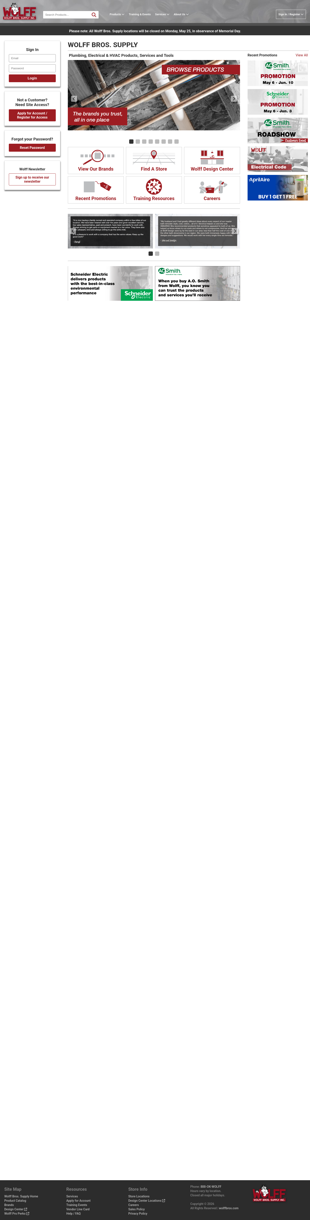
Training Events (76, 1205)
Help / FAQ (73, 1213)
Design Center (15, 1209)
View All (302, 55)
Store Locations (139, 1196)
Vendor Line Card (78, 1209)
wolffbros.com (229, 1208)
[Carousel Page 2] (138, 141)
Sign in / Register (291, 18)
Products (120, 18)
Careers (133, 1205)
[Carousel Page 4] (151, 141)
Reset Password (32, 148)
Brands (9, 1205)
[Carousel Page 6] (163, 141)
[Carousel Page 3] (144, 141)
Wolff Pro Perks (16, 1213)
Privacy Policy (137, 1213)
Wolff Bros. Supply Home (21, 1196)
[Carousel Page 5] (157, 141)
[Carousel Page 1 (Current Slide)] (131, 141)
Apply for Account (78, 1200)
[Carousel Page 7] (170, 141)
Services (166, 18)
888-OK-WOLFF (210, 1186)
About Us (184, 18)
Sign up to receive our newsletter (32, 179)
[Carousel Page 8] (176, 141)
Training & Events (143, 18)
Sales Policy (136, 1209)
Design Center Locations (146, 1200)
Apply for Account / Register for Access (32, 115)
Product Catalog (15, 1200)
